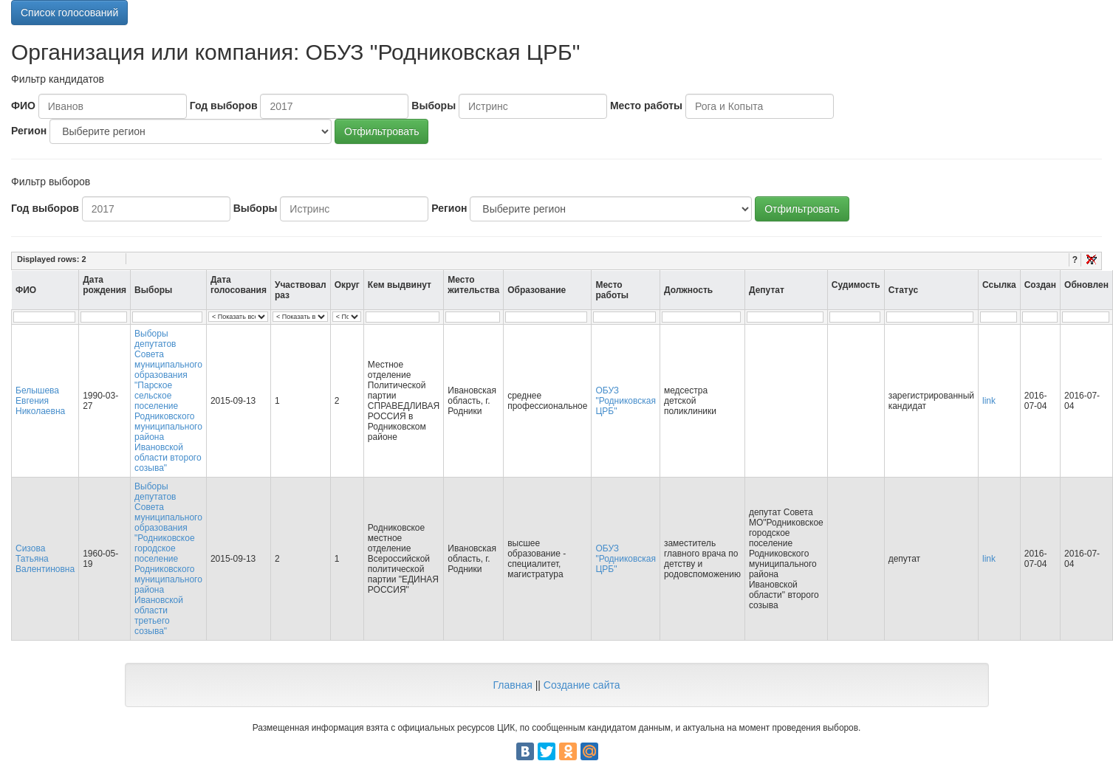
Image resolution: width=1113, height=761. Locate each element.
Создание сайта (582, 685)
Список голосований (69, 12)
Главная (512, 685)
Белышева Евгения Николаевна (40, 400)
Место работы (646, 105)
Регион (29, 131)
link (989, 401)
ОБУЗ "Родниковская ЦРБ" (625, 400)
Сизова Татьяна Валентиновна (45, 558)
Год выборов (224, 105)
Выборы (433, 105)
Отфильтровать (381, 131)
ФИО (23, 105)
